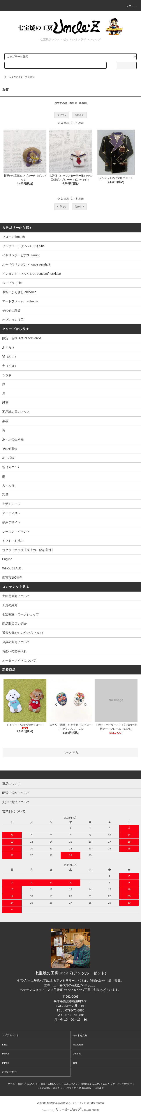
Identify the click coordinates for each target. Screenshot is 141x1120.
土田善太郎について (16, 596)
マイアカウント (10, 1035)
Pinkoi (5, 1053)
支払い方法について (28, 1084)
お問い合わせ (9, 1071)
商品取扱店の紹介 (14, 623)
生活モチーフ (20, 77)
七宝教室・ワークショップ (20, 614)
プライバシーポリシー (121, 1084)
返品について (70, 1084)
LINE (4, 1044)
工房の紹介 (10, 605)
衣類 (32, 77)
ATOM (88, 1088)
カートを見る (80, 1035)
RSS (81, 1088)
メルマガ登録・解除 (47, 1088)
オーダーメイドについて (19, 660)
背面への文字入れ (14, 651)
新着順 (83, 103)
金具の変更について (16, 642)
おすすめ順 (60, 103)
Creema (77, 1053)
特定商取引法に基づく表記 (94, 1084)
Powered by (70, 1110)
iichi (75, 1062)
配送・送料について (51, 1084)
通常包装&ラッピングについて (23, 633)
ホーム (7, 77)
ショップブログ (68, 1088)
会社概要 (99, 1088)
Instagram (78, 1044)
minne (5, 1062)
